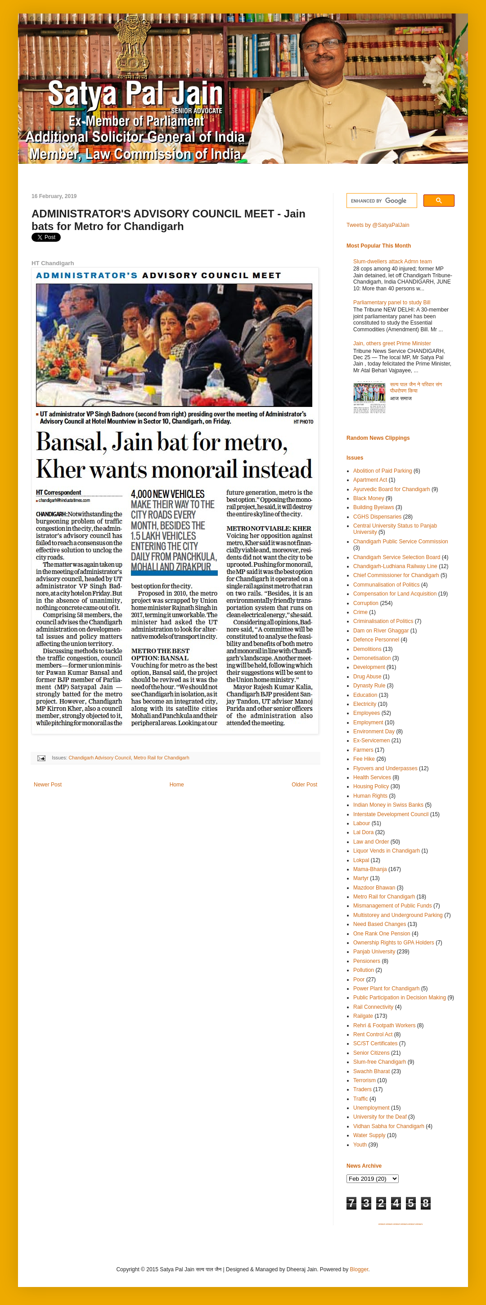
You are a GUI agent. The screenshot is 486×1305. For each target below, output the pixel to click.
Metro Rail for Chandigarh (161, 757)
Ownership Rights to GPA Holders (393, 942)
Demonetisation (372, 658)
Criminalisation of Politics (383, 621)
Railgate (363, 1016)
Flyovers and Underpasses (385, 768)
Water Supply (369, 1135)
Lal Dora (363, 832)
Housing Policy (371, 786)
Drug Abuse (367, 676)
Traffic (360, 1099)
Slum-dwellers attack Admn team (392, 261)
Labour (361, 823)
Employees (366, 713)
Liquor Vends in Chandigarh (386, 851)
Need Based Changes (379, 924)
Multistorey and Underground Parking (398, 915)
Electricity (364, 704)
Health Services (372, 777)
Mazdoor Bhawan (374, 888)
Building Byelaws (373, 507)
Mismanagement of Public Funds (392, 906)
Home (177, 784)
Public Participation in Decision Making (399, 997)
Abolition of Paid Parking (382, 471)
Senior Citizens (371, 1053)
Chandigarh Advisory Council (99, 757)
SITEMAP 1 (382, 1224)
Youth (360, 1145)
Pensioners (366, 961)
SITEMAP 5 (411, 1224)
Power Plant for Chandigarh (386, 988)
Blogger (359, 1269)
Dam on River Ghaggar (381, 631)
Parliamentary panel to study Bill (391, 302)
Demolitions (367, 649)
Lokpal (361, 860)
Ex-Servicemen (371, 740)
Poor (358, 979)
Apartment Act (370, 480)
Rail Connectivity (373, 1007)
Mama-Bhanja (370, 869)
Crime (360, 612)
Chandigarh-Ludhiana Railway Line (395, 566)
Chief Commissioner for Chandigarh (396, 575)
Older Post (304, 784)
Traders (362, 1089)
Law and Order (371, 842)
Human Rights (370, 796)
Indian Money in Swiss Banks (388, 805)
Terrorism (364, 1080)
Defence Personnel (376, 640)
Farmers (363, 750)
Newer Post (48, 784)
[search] (381, 201)
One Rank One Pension (381, 933)
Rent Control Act (372, 1034)
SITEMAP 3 (396, 1224)
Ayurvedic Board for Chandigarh (391, 489)
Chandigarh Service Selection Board (396, 557)
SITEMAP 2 (389, 1224)
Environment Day (374, 731)
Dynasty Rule (369, 685)
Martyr (361, 878)
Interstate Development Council (390, 814)
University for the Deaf (380, 1117)
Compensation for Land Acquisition (394, 594)
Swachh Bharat (371, 1071)
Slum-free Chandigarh (379, 1062)
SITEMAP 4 (404, 1224)
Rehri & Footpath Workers (384, 1025)
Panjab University (374, 951)
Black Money (368, 498)
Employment (368, 722)
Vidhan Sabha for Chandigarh (388, 1126)
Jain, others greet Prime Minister (392, 343)
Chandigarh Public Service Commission (400, 541)
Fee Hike (364, 759)
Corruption (365, 603)
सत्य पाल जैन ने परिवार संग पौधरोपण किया (416, 387)
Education (365, 695)
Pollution (363, 970)
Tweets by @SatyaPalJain (378, 225)
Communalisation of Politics (386, 585)
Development (369, 667)
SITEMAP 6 (419, 1224)
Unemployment (371, 1108)
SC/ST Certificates (375, 1043)
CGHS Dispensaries (377, 517)
